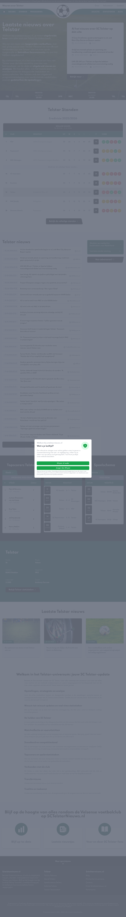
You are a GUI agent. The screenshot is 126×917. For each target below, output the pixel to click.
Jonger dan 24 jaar (63, 468)
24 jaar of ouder (63, 463)
